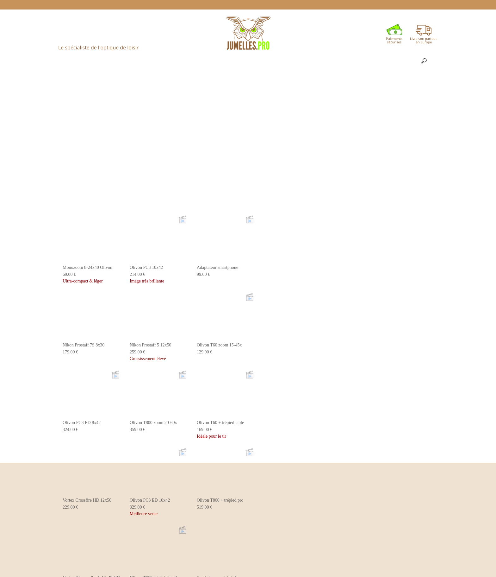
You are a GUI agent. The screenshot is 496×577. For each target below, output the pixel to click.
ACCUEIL (135, 4)
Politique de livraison (205, 4)
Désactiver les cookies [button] (411, 559)
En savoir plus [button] (225, 567)
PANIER (328, 4)
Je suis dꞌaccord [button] (465, 559)
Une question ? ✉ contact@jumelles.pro (272, 4)
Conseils (165, 4)
